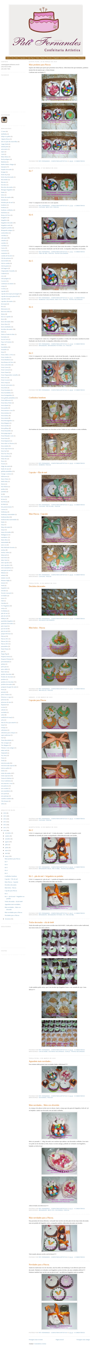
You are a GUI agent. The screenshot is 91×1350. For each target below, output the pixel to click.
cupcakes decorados (7, 301)
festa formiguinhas (6, 395)
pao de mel (4, 628)
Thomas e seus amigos (7, 748)
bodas (2, 192)
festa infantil (4, 405)
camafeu (3, 240)
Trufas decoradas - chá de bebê (41, 922)
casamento (4, 253)
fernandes (4, 349)
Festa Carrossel (5, 370)
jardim (3, 489)
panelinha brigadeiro (7, 621)
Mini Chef (4, 560)
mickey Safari (5, 552)
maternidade (4, 542)
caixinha (3, 235)
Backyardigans (5, 159)
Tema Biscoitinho (6, 740)
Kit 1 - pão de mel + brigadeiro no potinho (46, 876)
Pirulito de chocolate (7, 677)
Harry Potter (4, 479)
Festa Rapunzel (5, 441)
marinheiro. (4, 537)
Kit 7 (31, 171)
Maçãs (43, 58)
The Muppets (5, 745)
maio (6, 850)
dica (2, 306)
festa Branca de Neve (7, 362)
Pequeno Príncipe (6, 659)
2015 (5, 816)
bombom (42, 465)
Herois (3, 484)
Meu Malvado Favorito (8, 547)
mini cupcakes (5, 565)
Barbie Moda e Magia (7, 164)
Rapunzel (4, 704)
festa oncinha (5, 426)
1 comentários (79, 205)
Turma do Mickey (6, 778)
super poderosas (5, 735)
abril (6, 853)
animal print (4, 146)
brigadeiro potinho (55, 345)
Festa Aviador (5, 357)
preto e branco (5, 694)
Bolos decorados (6, 197)
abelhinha (4, 134)
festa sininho (4, 446)
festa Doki (4, 387)
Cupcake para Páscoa (37, 700)
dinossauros (4, 309)
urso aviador (4, 788)
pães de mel (43, 253)
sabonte (3, 710)
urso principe (5, 796)
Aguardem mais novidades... (40, 1061)
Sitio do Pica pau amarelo (8, 722)
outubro (7, 836)
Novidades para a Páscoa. (39, 1264)
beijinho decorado (6, 169)
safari (2, 715)
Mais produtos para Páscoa (39, 65)
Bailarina (3, 162)
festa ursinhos (5, 456)
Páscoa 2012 (4, 641)
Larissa (3, 509)
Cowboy (3, 288)
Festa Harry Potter (6, 403)
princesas (3, 699)
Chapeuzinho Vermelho (8, 271)
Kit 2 (31, 830)
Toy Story (4, 755)
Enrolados (4, 337)
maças (3, 530)
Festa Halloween (6, 400)
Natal (2, 585)
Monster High (5, 580)
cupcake (42, 207)
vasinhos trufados (6, 798)
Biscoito (3, 182)
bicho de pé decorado (7, 177)
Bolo (16, 58)
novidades (42, 1097)
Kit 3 (31, 353)
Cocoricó (3, 281)
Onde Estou (81, 58)
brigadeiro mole (45, 868)
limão (2, 522)
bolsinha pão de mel (7, 202)
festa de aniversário (6, 385)
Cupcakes (23, 58)
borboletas (4, 212)
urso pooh (4, 793)
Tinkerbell (4, 753)
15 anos (3, 131)
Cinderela (4, 273)
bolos (2, 195)
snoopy (3, 727)
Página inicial (60, 1339)
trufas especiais (5, 776)
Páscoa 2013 (4, 644)
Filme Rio (4, 459)
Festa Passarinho (6, 431)
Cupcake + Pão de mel (38, 472)
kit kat (3, 499)
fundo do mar (5, 469)
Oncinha (3, 603)
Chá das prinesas (6, 258)
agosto (7, 842)
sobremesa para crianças (8, 732)
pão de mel (50, 506)
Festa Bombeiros (6, 359)
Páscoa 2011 (4, 639)
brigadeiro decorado (7, 223)
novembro (8, 833)
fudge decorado (5, 466)
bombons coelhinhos (46, 299)
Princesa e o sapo (6, 697)
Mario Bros (4, 540)
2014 (5, 819)
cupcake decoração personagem (10, 294)
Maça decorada (5, 527)
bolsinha (3, 200)
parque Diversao (6, 633)
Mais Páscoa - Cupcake (38, 514)
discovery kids (5, 311)
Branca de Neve (5, 215)
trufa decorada (5, 763)
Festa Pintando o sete (7, 436)
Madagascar (4, 535)
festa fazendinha (6, 393)
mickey (3, 550)
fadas (2, 344)
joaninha (3, 491)
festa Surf (4, 451)
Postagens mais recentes (36, 1339)
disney (3, 314)
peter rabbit (4, 669)
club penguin (5, 278)
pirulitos (3, 679)
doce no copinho (6, 316)
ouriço (67, 1051)
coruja (3, 286)
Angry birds (4, 144)
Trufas (37, 58)
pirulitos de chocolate (7, 682)
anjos (2, 152)
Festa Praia (4, 438)
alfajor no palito (5, 136)
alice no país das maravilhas (9, 141)
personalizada (5, 661)
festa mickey (4, 415)
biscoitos (3, 185)
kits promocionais (6, 507)
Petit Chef (4, 672)
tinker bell (4, 750)
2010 (5, 830)
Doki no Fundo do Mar (7, 334)
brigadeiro (43, 345)
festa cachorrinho (6, 365)
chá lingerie (4, 268)
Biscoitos (49, 58)
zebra (2, 804)
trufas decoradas (61, 253)
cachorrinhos (5, 233)
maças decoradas (6, 532)
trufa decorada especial (7, 765)
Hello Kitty (4, 481)
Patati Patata (4, 649)
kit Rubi (3, 504)
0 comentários (79, 251)
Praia (2, 689)
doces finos (4, 324)
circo (2, 276)
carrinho (3, 243)
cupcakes (3, 299)
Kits (13, 58)
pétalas (3, 664)
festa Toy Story (5, 453)
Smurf (3, 725)
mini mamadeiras (6, 568)
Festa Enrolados (5, 390)
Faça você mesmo (6, 342)
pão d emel (56, 868)
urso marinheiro (5, 791)
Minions (3, 573)
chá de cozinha (5, 263)
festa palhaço (5, 428)
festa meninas (5, 413)
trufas (2, 771)
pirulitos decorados (6, 684)
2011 (5, 827)
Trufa (2, 760)
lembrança (4, 512)
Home (8, 58)
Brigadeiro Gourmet (59, 58)
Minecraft (4, 555)
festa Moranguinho (6, 420)
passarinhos (4, 646)
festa (2, 352)
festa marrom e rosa (7, 410)
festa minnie (4, 418)
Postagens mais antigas (83, 1339)
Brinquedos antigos (6, 230)
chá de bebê (43, 1051)
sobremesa (4, 730)
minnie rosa (4, 578)
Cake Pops (30, 58)
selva (2, 720)
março (7, 856)
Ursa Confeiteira (6, 781)
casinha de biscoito (6, 256)
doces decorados (6, 321)
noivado (3, 590)
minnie (3, 575)
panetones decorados (7, 623)
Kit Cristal (4, 497)
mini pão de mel (5, 570)
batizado (3, 167)
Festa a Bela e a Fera (7, 354)
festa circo (4, 377)
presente (3, 692)
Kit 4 (31, 307)
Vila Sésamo (4, 801)
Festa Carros (4, 367)
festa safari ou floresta (7, 443)
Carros (3, 248)
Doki (2, 332)
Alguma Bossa (5, 139)
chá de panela (5, 266)
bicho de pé (4, 174)
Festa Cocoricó (5, 380)
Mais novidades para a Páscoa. (41, 1218)
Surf (2, 738)
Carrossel (4, 250)
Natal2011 (4, 588)
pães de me (4, 613)
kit (64, 345)
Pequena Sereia (5, 656)
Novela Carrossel (6, 593)
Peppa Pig (4, 654)
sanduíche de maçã (6, 717)
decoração (4, 304)
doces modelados (6, 327)
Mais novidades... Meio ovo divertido (44, 1105)
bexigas (3, 172)
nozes (2, 598)
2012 (5, 824)
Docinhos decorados (37, 586)
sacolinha (4, 712)
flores (2, 461)
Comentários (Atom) (40, 1344)
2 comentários (79, 161)
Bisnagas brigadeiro (7, 190)
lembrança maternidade (8, 514)
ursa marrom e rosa (6, 783)
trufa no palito (5, 768)
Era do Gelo (4, 339)
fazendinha (4, 347)
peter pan (3, 666)
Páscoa (56, 207)
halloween (4, 476)
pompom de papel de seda (8, 687)
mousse (3, 583)
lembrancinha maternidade (8, 519)
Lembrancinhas (71, 58)
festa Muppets (5, 423)
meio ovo (49, 207)
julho (6, 844)
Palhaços (3, 618)
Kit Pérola (4, 502)
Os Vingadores (5, 606)
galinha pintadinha (6, 471)
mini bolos (42, 690)
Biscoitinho (4, 179)
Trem (2, 758)
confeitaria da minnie (7, 283)
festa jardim (4, 408)
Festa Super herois (6, 448)
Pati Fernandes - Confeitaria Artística (53, 161)
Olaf (2, 601)
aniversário (4, 149)
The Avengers (5, 743)
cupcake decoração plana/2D (9, 296)
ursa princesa (5, 786)
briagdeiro (4, 217)
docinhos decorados (46, 620)
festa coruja (4, 382)
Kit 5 (31, 261)
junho (7, 847)
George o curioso (6, 474)
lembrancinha (5, 517)
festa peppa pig (5, 433)
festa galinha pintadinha (8, 398)
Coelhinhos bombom (37, 398)
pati (2, 651)
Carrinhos (4, 245)
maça (2, 524)
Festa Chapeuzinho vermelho (9, 375)
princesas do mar (6, 702)
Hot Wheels (4, 486)
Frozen (3, 464)
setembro (8, 839)
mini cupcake (5, 562)
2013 (5, 822)
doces (2, 319)
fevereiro (8, 919)
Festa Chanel (5, 372)
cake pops (4, 238)
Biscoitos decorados (7, 187)
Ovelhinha (4, 611)
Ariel (2, 154)
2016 (5, 813)
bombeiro (4, 205)
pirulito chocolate (6, 674)
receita (3, 707)
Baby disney (4, 157)
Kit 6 (31, 215)
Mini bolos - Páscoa (37, 628)
